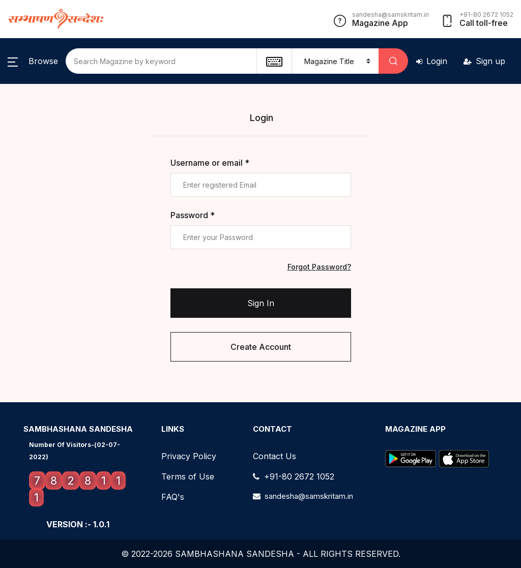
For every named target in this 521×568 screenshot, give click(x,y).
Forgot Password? (319, 266)
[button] (33, 61)
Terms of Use (187, 476)
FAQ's (172, 497)
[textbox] (274, 61)
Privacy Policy (188, 456)
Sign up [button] (484, 61)
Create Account (260, 347)
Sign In (260, 303)
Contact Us (274, 456)
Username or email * (209, 163)
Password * (192, 215)
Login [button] (431, 61)
